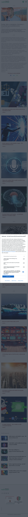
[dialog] (14, 258)
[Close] (26, 236)
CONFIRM (8, 276)
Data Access (14, 280)
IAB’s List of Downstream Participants (8, 251)
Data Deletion (7, 280)
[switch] (23, 259)
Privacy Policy (20, 280)
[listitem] (14, 256)
